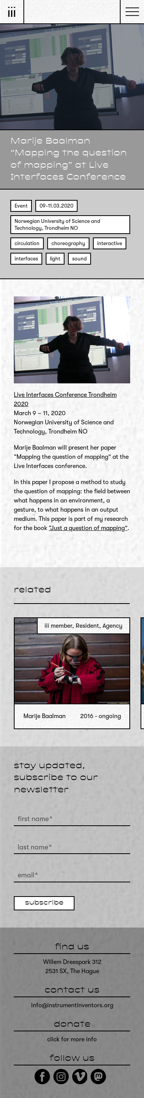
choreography (68, 243)
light (55, 259)
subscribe (44, 903)
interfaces (26, 259)
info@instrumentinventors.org (72, 1005)
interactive (109, 243)
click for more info (72, 1039)
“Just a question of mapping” (88, 528)
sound (79, 259)
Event (21, 206)
